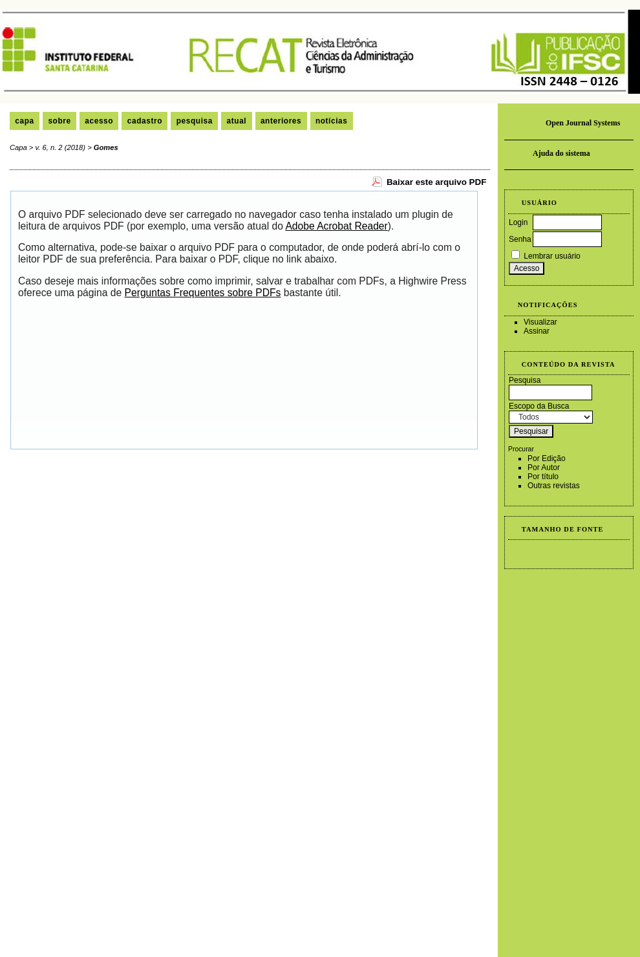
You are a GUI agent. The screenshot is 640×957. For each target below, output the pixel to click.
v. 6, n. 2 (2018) (61, 147)
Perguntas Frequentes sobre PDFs (203, 292)
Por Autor (544, 467)
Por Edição (547, 458)
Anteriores (281, 120)
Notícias (331, 120)
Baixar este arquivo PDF (437, 182)
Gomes (106, 147)
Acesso (99, 120)
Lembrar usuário (552, 256)
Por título (543, 476)
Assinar (536, 331)
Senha (520, 239)
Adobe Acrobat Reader (336, 225)
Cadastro (144, 120)
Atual (237, 120)
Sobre (59, 120)
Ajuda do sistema (561, 153)
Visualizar (540, 322)
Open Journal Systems (583, 122)
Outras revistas (554, 485)
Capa (24, 120)
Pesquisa (194, 120)
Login (518, 222)
